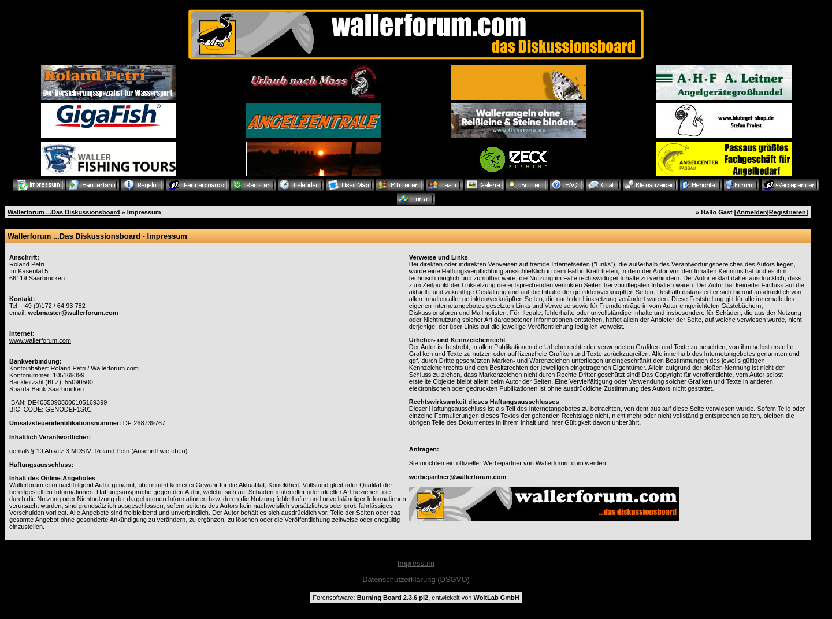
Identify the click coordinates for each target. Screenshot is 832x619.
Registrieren (787, 212)
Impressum (416, 563)
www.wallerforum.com (40, 340)
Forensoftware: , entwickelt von (416, 597)
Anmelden (751, 212)
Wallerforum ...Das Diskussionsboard (64, 212)
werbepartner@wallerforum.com (457, 476)
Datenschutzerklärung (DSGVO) (416, 579)
